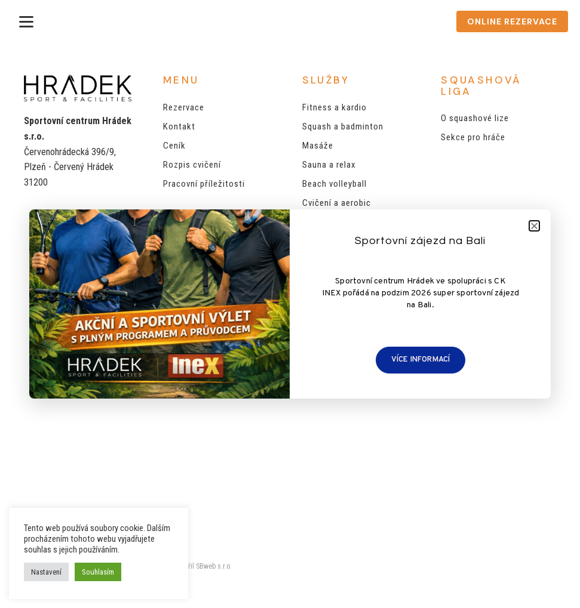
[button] (534, 225)
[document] (290, 304)
